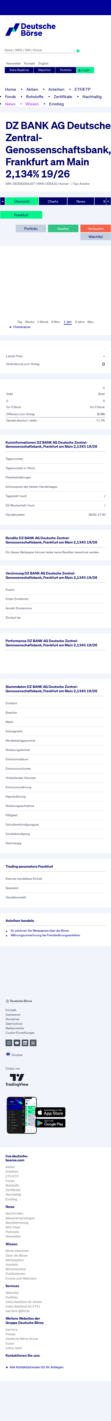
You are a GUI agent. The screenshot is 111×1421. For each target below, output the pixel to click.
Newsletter (13, 63)
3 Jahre (79, 322)
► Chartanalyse (19, 327)
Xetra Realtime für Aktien (24, 1302)
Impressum (13, 1014)
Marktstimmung (17, 1223)
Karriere (11, 1329)
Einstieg (56, 104)
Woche (29, 322)
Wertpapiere (15, 1260)
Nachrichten (14, 1213)
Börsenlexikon (16, 1269)
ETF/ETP (83, 89)
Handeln (12, 1264)
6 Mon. (56, 322)
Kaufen (63, 228)
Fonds (10, 96)
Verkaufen (96, 228)
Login (84, 70)
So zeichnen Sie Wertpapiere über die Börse (40, 930)
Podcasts (12, 1232)
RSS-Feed (13, 1227)
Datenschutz (14, 1023)
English (43, 63)
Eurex (10, 1343)
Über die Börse (16, 1255)
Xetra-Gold (14, 1348)
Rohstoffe (34, 96)
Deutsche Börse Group (22, 1339)
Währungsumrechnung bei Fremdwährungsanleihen (45, 935)
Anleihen (56, 89)
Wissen (32, 104)
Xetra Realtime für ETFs (23, 1306)
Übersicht (22, 201)
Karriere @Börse (18, 1311)
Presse (10, 1334)
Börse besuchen (17, 1251)
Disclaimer (12, 1019)
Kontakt (29, 63)
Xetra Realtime (19, 70)
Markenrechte (15, 1028)
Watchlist (44, 70)
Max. (90, 322)
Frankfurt (21, 215)
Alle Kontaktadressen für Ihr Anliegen (34, 1367)
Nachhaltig (92, 96)
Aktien (32, 89)
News (10, 104)
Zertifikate (63, 96)
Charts (53, 201)
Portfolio (66, 70)
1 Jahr (68, 322)
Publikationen (15, 1274)
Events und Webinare (21, 1278)
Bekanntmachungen (20, 1218)
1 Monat (42, 322)
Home (10, 89)
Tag (19, 322)
